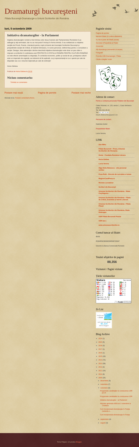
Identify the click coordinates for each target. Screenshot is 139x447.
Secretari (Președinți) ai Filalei (107, 43)
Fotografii (99, 53)
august (103, 423)
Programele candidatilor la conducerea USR (116, 396)
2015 (100, 356)
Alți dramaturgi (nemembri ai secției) (109, 49)
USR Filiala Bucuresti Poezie (110, 217)
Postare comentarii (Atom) (24, 98)
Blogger (79, 442)
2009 (100, 378)
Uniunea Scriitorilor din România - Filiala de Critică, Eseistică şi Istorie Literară (115, 199)
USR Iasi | (102, 221)
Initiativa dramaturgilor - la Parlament (113, 400)
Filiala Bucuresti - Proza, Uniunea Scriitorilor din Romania (112, 150)
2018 (100, 346)
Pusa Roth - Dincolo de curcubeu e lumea (115, 174)
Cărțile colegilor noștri (104, 59)
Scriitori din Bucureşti (107, 187)
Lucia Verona (104, 164)
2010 (100, 374)
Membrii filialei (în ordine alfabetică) (109, 36)
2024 (100, 338)
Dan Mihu (102, 145)
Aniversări (99, 46)
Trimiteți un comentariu (18, 82)
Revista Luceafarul (106, 183)
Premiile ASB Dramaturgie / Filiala (108, 56)
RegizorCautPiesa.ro (107, 178)
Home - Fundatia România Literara (112, 155)
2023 (100, 342)
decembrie (104, 381)
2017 (100, 349)
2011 (100, 371)
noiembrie (104, 384)
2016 (100, 353)
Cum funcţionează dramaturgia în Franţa (115, 415)
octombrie (104, 388)
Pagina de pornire (47, 92)
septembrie (104, 419)
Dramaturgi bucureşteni (41, 11)
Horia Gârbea (104, 159)
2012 (100, 367)
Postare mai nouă (14, 92)
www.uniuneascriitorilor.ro (109, 225)
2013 (100, 363)
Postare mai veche (81, 92)
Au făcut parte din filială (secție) (107, 40)
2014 (100, 360)
